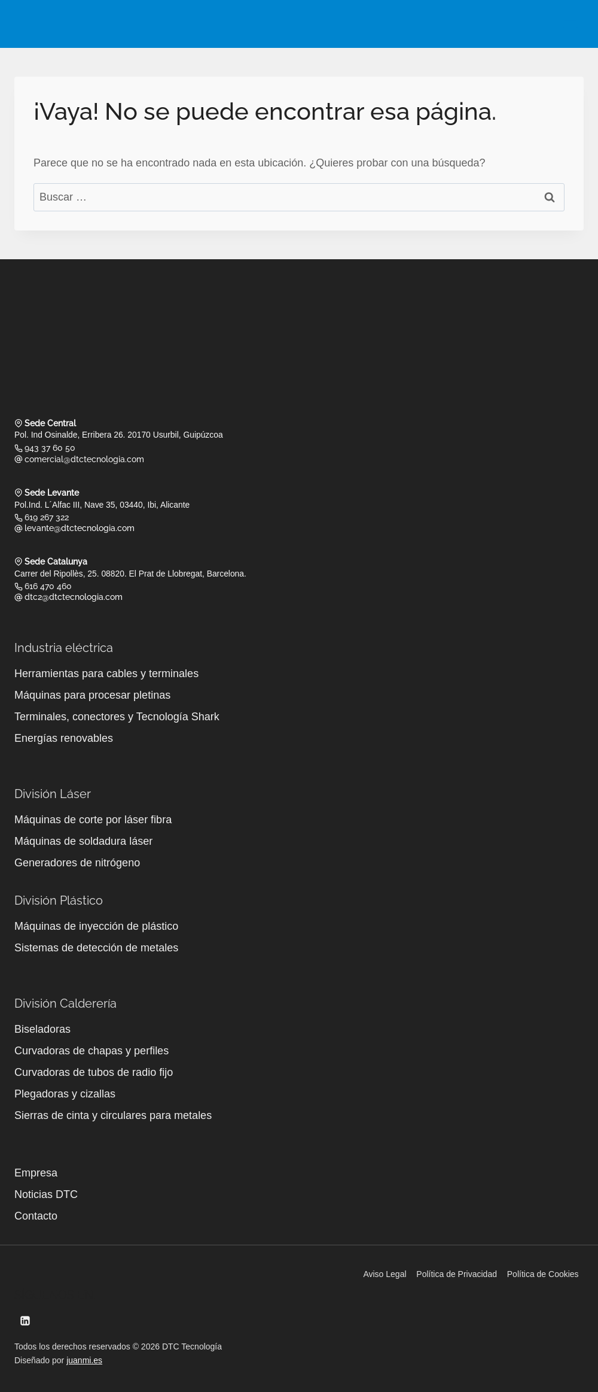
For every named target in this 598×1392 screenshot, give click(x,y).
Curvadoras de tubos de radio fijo (93, 1070)
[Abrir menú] (570, 23)
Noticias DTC (46, 1192)
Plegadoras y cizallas (64, 1091)
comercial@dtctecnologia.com (84, 458)
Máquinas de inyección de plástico (96, 924)
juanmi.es (84, 1358)
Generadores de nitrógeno (77, 860)
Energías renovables (63, 736)
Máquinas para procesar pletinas (92, 693)
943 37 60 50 (50, 447)
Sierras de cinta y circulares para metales (113, 1113)
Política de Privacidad (456, 1271)
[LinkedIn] (25, 1318)
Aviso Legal (384, 1271)
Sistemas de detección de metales (96, 945)
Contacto (35, 1214)
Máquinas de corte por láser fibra (93, 817)
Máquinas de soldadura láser (83, 839)
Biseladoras (42, 1027)
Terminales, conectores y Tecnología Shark (116, 714)
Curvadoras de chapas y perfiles (91, 1048)
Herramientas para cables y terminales (106, 671)
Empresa (35, 1170)
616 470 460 (48, 584)
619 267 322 (47, 515)
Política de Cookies (543, 1271)
